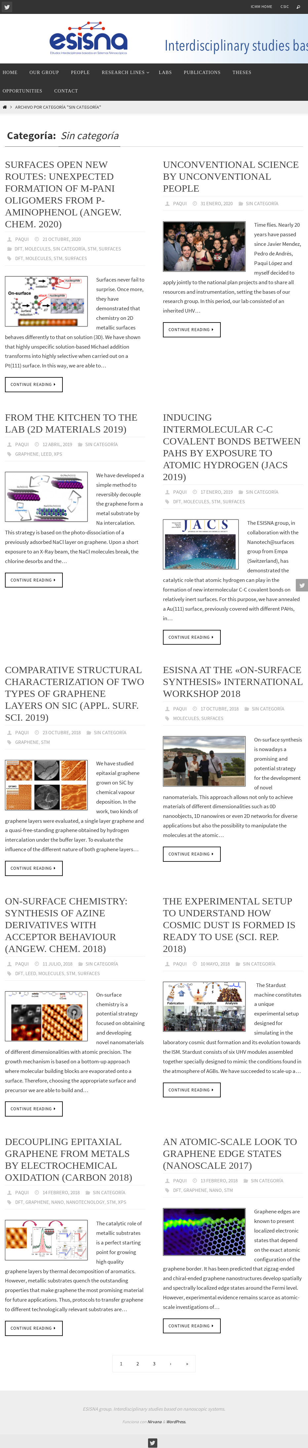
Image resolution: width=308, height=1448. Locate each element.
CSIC (285, 6)
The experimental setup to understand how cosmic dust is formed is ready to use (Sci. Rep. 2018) (229, 923)
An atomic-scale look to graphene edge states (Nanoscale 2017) (230, 1151)
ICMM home (261, 6)
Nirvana (154, 1419)
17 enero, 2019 (218, 490)
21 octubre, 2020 (63, 239)
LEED (47, 452)
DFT (19, 248)
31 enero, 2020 (218, 203)
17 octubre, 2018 (221, 707)
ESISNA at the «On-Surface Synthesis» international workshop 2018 (233, 680)
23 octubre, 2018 (63, 731)
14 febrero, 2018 (63, 1190)
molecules (39, 257)
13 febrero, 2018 (221, 1178)
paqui (22, 239)
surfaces (79, 257)
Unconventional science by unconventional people (231, 176)
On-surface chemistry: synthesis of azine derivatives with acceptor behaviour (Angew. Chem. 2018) (66, 923)
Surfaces (115, 248)
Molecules (39, 248)
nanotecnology (88, 1199)
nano (58, 1199)
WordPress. (176, 1419)
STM (96, 248)
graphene (27, 452)
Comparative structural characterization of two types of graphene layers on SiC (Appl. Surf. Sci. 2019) (74, 692)
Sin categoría (72, 248)
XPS (59, 452)
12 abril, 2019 (59, 443)
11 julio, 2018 (59, 961)
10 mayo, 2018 (217, 961)
